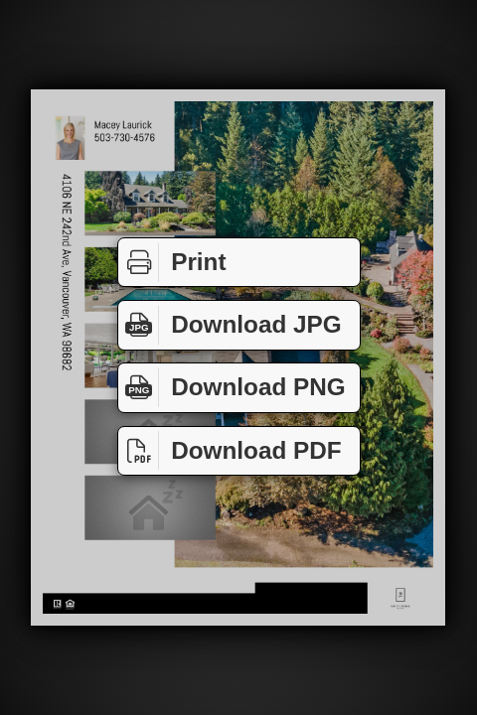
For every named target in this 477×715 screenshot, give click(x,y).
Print (172, 262)
